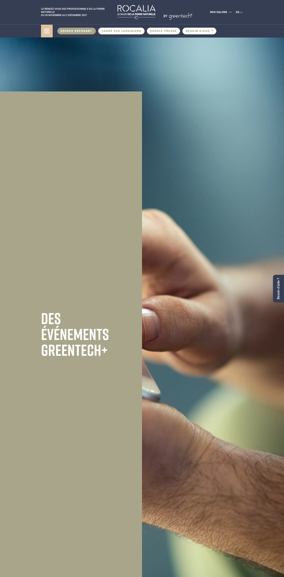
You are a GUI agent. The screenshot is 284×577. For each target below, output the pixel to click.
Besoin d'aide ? (199, 31)
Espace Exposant (76, 31)
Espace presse (163, 31)
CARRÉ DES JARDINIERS (121, 31)
